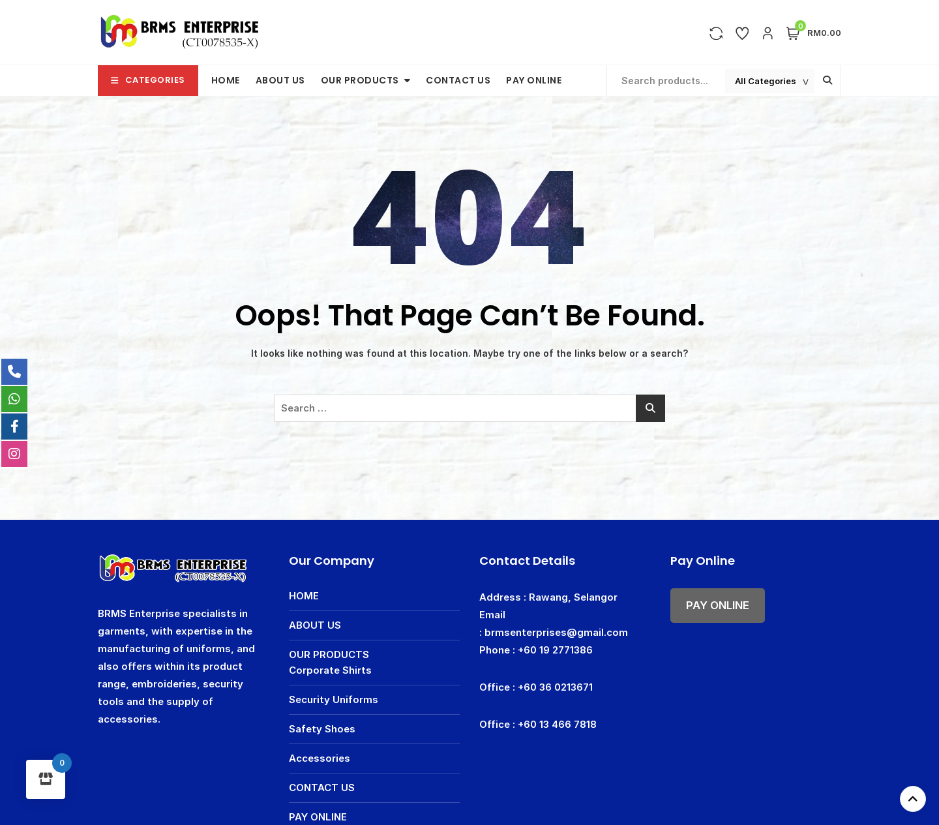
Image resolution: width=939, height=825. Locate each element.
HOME (225, 80)
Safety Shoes (322, 729)
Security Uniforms (333, 699)
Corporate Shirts (330, 670)
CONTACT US (458, 80)
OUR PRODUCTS (360, 80)
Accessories (319, 758)
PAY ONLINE (533, 80)
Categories (148, 80)
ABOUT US (280, 80)
